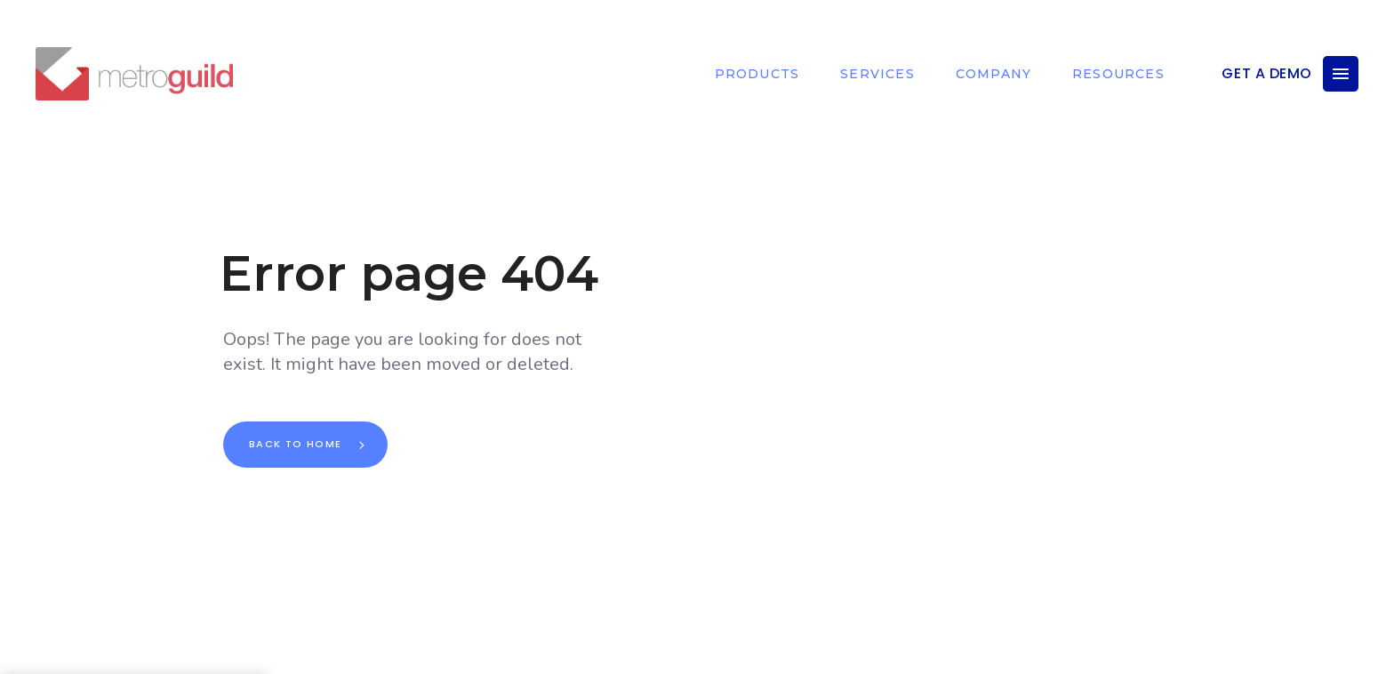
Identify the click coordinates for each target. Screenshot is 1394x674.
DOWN (714, 651)
